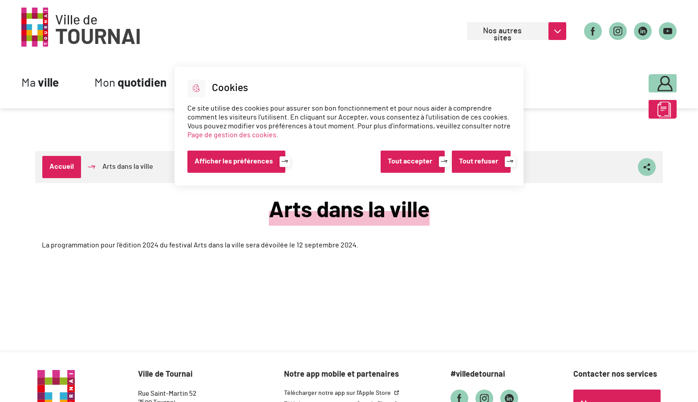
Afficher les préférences (234, 161)
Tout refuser (478, 161)
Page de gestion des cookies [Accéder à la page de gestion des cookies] (231, 135)
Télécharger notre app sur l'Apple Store (338, 393)
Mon (130, 83)
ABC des (638, 112)
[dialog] (349, 126)
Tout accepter (410, 161)
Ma (40, 83)
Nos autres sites (502, 33)
